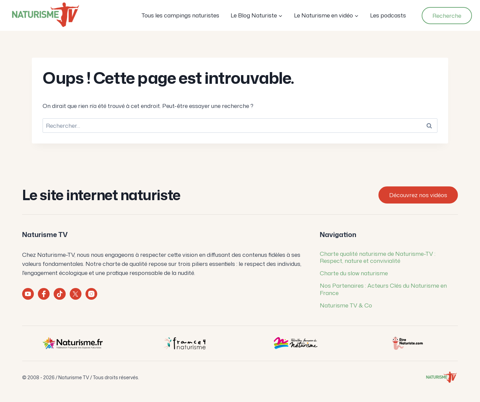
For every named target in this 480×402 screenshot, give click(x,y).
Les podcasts (388, 15)
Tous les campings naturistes (180, 15)
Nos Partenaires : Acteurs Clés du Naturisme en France (383, 288)
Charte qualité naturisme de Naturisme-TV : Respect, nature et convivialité (377, 257)
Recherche (446, 15)
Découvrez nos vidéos (418, 195)
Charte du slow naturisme (354, 273)
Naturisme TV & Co (346, 305)
